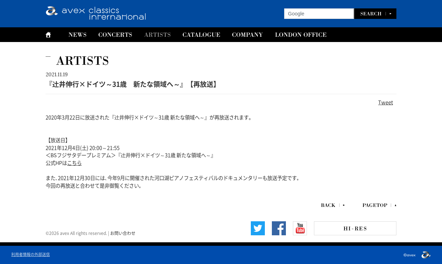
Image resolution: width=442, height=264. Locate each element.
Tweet (385, 102)
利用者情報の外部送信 (30, 254)
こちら (74, 162)
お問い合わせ (122, 232)
